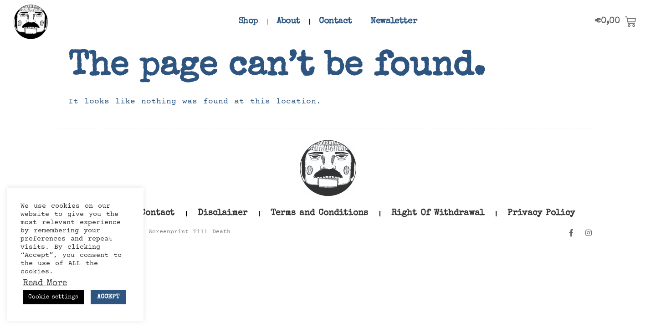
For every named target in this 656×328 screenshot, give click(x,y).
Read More (45, 284)
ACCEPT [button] (108, 297)
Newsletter (393, 21)
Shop (248, 21)
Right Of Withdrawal (437, 213)
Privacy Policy (541, 213)
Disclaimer (222, 213)
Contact (335, 21)
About (288, 21)
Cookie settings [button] (53, 297)
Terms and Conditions (319, 213)
